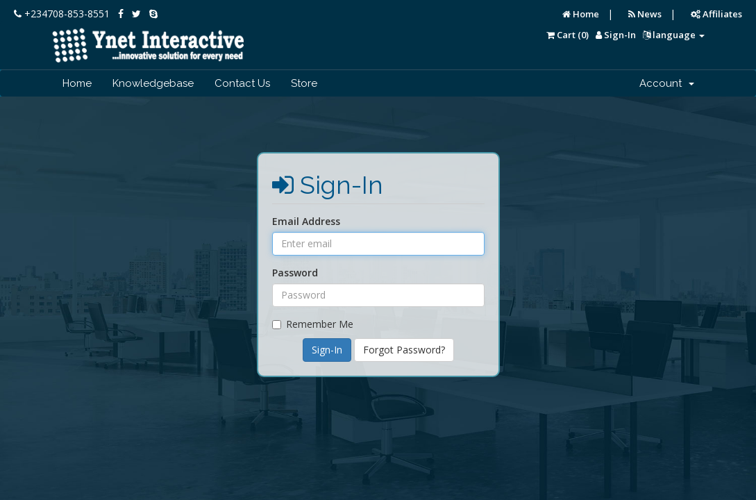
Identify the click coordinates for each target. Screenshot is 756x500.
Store (304, 83)
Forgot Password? (404, 349)
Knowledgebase (153, 83)
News (645, 14)
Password (295, 272)
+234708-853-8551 (62, 13)
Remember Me (312, 324)
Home (580, 14)
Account (666, 83)
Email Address (306, 221)
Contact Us (242, 83)
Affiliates (716, 14)
